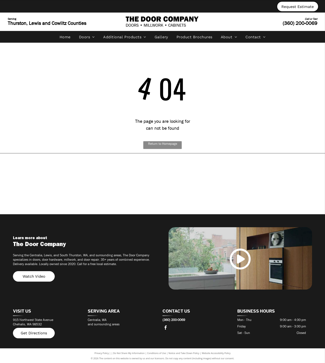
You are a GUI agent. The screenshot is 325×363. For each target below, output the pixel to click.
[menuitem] (65, 36)
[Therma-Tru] (125, 170)
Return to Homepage (162, 143)
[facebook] (165, 328)
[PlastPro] (125, 197)
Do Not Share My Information (129, 353)
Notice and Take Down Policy (184, 353)
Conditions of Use (156, 353)
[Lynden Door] (199, 197)
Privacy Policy (101, 353)
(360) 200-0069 (300, 23)
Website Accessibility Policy (216, 353)
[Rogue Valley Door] (274, 170)
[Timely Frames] (50, 170)
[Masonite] (50, 197)
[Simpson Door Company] (199, 170)
